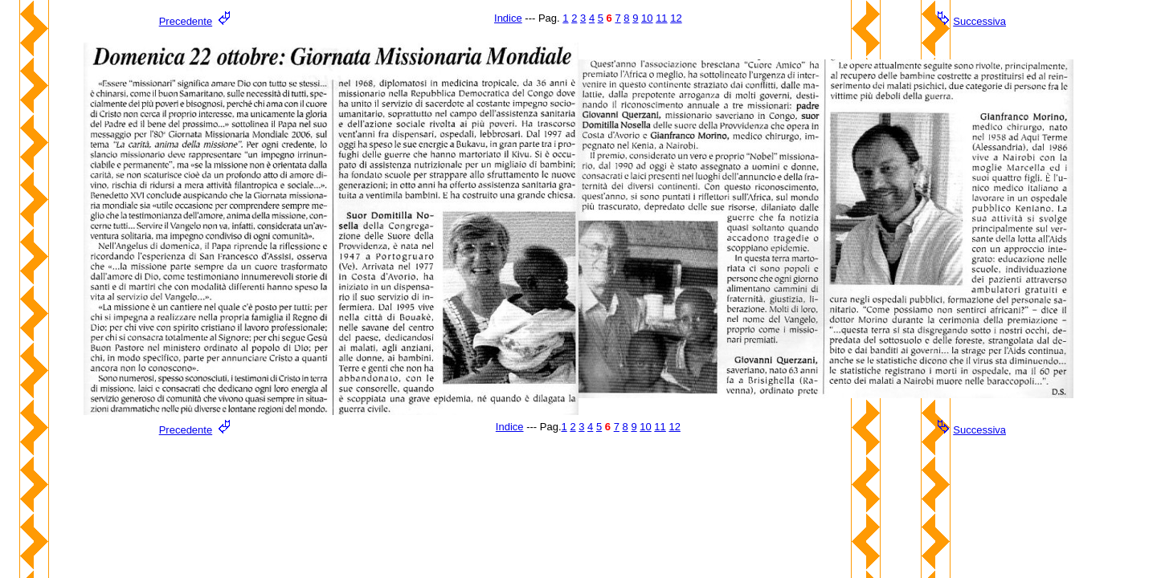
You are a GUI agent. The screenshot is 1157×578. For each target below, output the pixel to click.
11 (661, 18)
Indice (508, 18)
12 (675, 18)
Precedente (186, 21)
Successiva (979, 21)
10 (646, 18)
